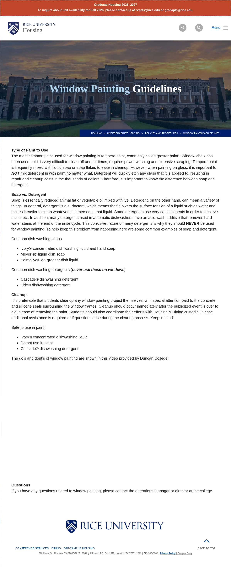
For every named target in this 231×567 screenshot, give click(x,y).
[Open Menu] (217, 27)
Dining (56, 548)
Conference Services (32, 548)
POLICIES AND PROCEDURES (161, 133)
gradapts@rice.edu (179, 10)
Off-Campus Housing (79, 548)
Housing (32, 30)
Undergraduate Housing (123, 133)
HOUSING (96, 133)
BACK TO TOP (207, 548)
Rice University (39, 24)
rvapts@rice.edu (148, 10)
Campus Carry (184, 553)
